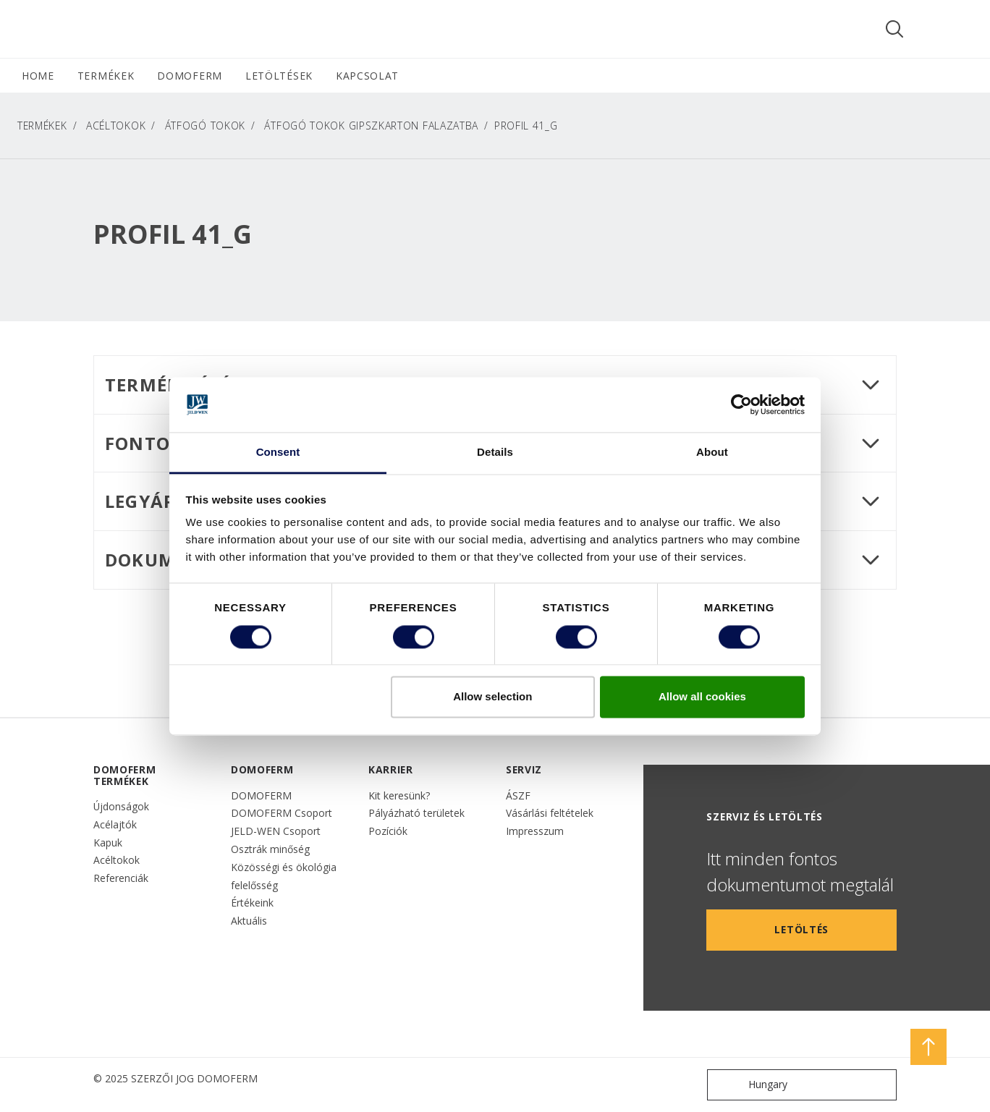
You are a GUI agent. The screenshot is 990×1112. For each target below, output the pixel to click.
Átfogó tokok (205, 125)
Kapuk (107, 842)
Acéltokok (115, 125)
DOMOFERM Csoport (281, 813)
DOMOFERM (261, 795)
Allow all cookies (702, 697)
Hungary (750, 1085)
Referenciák (120, 878)
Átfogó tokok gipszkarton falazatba (371, 125)
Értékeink (252, 902)
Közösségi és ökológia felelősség (284, 876)
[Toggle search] (894, 29)
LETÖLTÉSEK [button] (279, 75)
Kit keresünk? (399, 795)
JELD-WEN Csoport (276, 831)
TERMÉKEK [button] (106, 75)
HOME (38, 75)
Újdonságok (121, 806)
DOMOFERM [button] (189, 75)
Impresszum (535, 831)
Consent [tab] (278, 452)
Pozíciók (387, 831)
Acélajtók (115, 824)
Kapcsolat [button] (367, 75)
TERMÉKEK (42, 125)
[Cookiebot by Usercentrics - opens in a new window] (741, 404)
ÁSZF (518, 795)
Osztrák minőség (270, 849)
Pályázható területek (416, 813)
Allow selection (492, 697)
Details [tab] (495, 452)
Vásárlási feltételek (549, 813)
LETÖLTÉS (801, 929)
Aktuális (249, 921)
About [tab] (712, 452)
